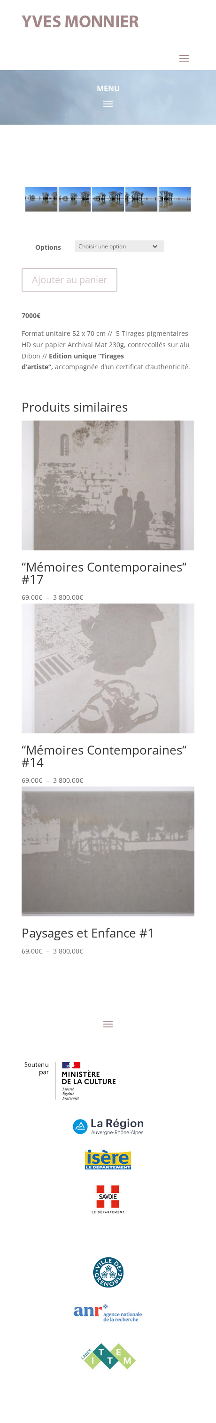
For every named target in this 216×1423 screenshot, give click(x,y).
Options (48, 247)
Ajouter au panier (69, 279)
